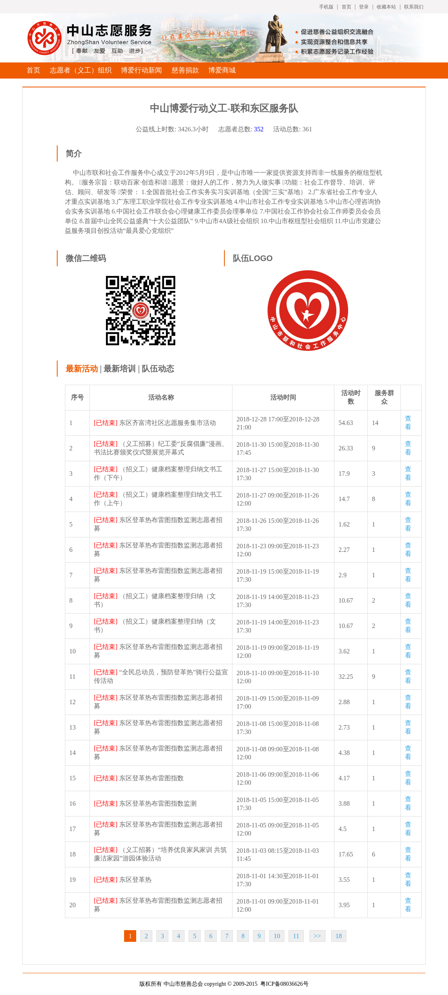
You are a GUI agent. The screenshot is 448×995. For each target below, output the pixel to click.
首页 (346, 7)
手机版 (326, 7)
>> (317, 936)
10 (277, 936)
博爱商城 (222, 70)
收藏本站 (386, 7)
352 (258, 129)
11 (296, 936)
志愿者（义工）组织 (81, 70)
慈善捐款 (185, 70)
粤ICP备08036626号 (284, 984)
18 (339, 936)
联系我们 (413, 7)
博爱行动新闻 (141, 70)
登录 (364, 7)
